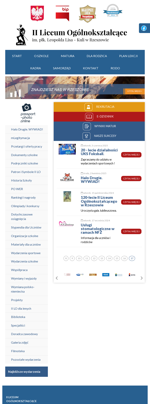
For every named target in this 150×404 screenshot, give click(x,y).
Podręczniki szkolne (24, 163)
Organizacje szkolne (24, 236)
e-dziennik (99, 117)
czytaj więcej (131, 154)
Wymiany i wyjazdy (24, 278)
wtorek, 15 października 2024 (97, 192)
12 (94, 258)
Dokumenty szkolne (24, 155)
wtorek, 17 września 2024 (95, 220)
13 (101, 258)
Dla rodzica (97, 56)
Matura (67, 56)
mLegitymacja (20, 138)
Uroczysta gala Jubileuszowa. (99, 210)
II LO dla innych (21, 308)
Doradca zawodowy (24, 334)
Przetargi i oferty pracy (26, 146)
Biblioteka (18, 317)
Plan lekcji (128, 56)
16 (124, 258)
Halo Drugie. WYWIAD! (27, 129)
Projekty (17, 300)
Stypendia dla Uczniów (26, 227)
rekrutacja (99, 107)
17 (132, 258)
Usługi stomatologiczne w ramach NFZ (98, 229)
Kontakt (90, 68)
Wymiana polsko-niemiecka (22, 289)
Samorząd (62, 68)
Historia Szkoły (21, 180)
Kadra (35, 68)
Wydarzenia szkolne (24, 261)
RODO (115, 68)
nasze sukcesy (99, 136)
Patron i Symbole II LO (26, 172)
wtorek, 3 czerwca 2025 (94, 145)
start (17, 56)
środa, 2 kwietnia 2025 (93, 173)
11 (86, 258)
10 (79, 258)
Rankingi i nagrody (23, 197)
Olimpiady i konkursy (25, 206)
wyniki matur (99, 126)
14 (109, 258)
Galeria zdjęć (19, 342)
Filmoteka (18, 351)
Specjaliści (18, 325)
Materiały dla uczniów (26, 244)
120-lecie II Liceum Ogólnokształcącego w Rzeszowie (99, 201)
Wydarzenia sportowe (26, 253)
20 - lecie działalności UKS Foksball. (99, 152)
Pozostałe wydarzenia (26, 359)
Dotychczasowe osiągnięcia (22, 216)
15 (117, 258)
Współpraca (19, 270)
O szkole (41, 56)
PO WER (17, 189)
